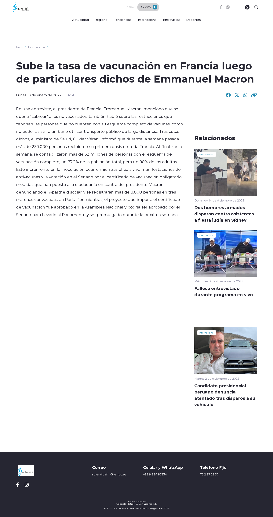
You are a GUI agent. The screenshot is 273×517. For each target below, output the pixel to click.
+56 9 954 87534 (155, 474)
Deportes (193, 20)
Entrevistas (171, 20)
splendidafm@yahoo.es (109, 474)
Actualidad (80, 20)
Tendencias (123, 20)
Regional (101, 20)
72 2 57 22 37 (209, 474)
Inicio (19, 47)
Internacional (147, 20)
